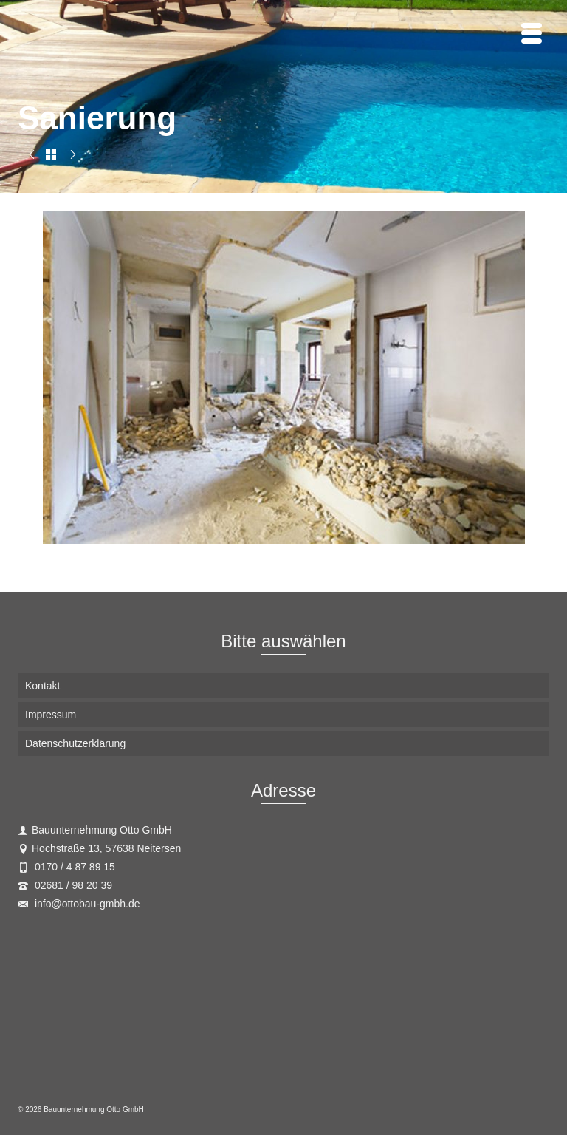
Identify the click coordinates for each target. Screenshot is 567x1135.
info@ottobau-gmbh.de (79, 904)
